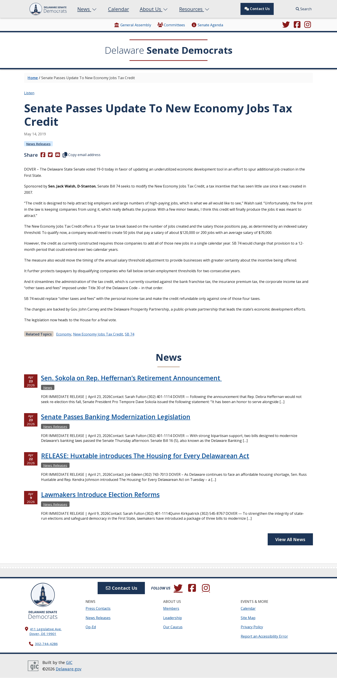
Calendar (118, 9)
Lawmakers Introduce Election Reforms (100, 494)
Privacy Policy (252, 627)
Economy (63, 334)
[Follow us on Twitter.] (286, 25)
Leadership (172, 618)
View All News (289, 539)
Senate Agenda (207, 24)
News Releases (98, 618)
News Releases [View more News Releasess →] (38, 144)
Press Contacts (98, 608)
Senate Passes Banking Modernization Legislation (115, 416)
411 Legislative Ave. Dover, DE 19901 (45, 631)
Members (171, 608)
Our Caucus (173, 627)
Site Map (248, 618)
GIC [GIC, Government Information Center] (69, 662)
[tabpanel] (168, 452)
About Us (154, 9)
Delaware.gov (68, 669)
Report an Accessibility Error (264, 636)
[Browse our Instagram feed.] (307, 25)
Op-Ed (91, 627)
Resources (194, 9)
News (87, 9)
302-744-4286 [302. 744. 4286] (46, 644)
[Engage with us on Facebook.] (297, 25)
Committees (171, 24)
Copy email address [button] (82, 154)
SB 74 (129, 334)
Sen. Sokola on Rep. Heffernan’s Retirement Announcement (131, 378)
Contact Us (257, 8)
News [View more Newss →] (47, 387)
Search (304, 8)
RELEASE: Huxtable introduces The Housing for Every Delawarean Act (145, 455)
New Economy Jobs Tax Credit (98, 334)
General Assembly (132, 24)
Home (33, 77)
